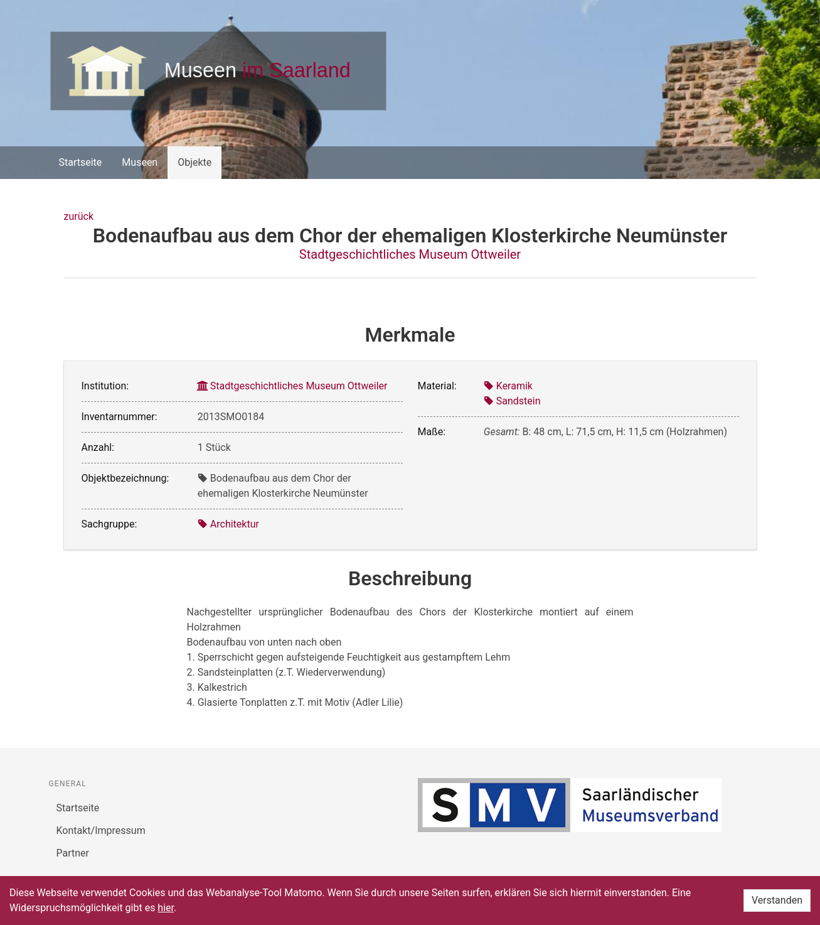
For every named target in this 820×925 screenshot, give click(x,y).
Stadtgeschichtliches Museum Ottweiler (410, 254)
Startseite (80, 162)
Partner (73, 853)
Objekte (194, 162)
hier (165, 908)
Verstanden (777, 900)
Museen (139, 162)
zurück (78, 216)
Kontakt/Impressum (101, 830)
